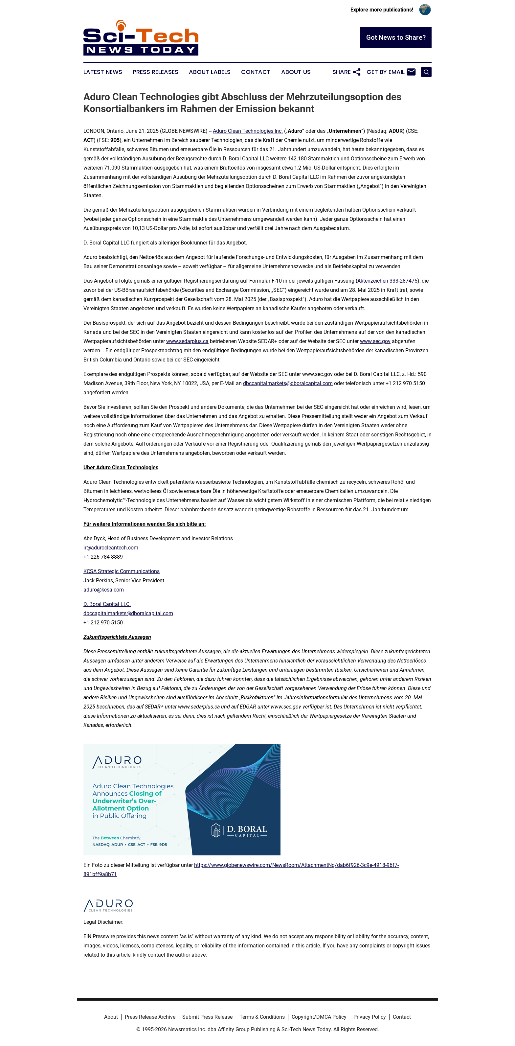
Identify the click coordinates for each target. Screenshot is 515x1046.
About (111, 1017)
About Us (296, 72)
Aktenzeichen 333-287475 (387, 281)
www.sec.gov (375, 341)
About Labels (210, 72)
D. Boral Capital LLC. (107, 604)
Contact (256, 72)
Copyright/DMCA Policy (319, 1017)
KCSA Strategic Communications (121, 571)
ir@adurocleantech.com (110, 548)
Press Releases (155, 72)
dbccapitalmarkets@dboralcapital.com (288, 383)
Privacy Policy (369, 1017)
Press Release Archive (150, 1017)
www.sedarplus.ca (187, 341)
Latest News (102, 72)
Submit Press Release (207, 1017)
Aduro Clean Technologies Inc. (248, 131)
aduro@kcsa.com (103, 590)
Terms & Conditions (262, 1017)
